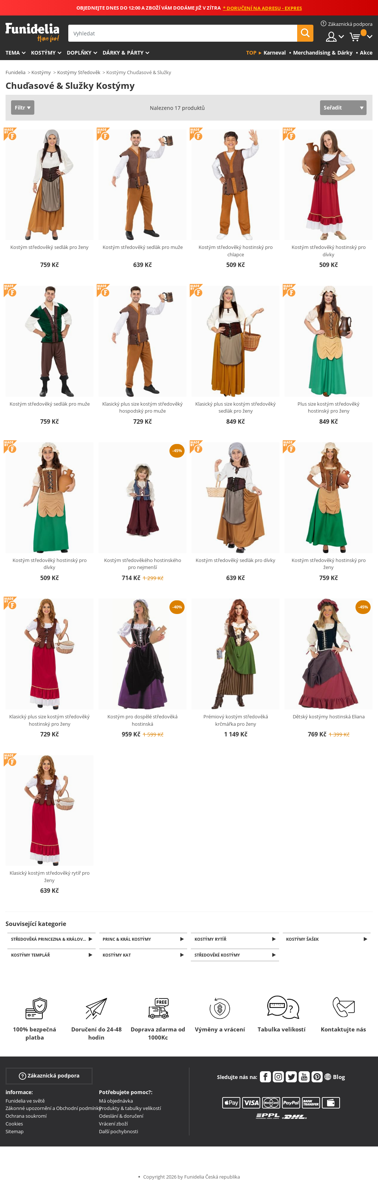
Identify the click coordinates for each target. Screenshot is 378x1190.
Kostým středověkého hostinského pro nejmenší (142, 564)
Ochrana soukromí (26, 1118)
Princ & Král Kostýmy (128, 939)
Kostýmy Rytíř (211, 939)
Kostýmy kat (118, 957)
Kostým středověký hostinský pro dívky (329, 251)
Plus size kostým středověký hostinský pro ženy (329, 407)
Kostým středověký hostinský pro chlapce (236, 251)
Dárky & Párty (123, 52)
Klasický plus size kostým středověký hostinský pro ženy (49, 720)
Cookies (14, 1126)
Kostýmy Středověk (78, 72)
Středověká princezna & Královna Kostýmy (54, 939)
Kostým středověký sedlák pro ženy (49, 247)
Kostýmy (43, 52)
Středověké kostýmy (218, 957)
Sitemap (15, 1133)
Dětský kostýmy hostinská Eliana (329, 716)
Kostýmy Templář (31, 957)
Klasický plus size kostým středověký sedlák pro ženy (235, 407)
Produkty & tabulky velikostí (130, 1110)
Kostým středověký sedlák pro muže (143, 247)
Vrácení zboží (113, 1126)
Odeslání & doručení (121, 1118)
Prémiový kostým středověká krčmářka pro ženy (235, 720)
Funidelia (15, 72)
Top (251, 52)
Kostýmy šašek (304, 939)
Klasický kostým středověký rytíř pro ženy (50, 877)
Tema (13, 52)
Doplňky (79, 52)
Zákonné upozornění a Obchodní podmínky (54, 1110)
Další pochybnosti (118, 1133)
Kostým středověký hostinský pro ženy (329, 564)
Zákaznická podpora (49, 1078)
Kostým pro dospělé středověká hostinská (142, 720)
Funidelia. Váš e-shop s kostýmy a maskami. (32, 32)
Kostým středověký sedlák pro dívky (235, 560)
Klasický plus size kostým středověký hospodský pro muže (142, 407)
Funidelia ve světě (25, 1103)
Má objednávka (116, 1103)
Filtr (20, 107)
